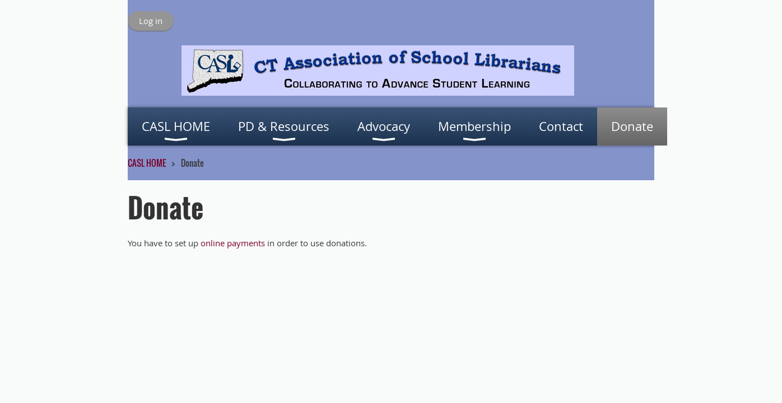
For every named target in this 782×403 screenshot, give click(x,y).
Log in (150, 20)
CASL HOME (147, 163)
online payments (233, 243)
